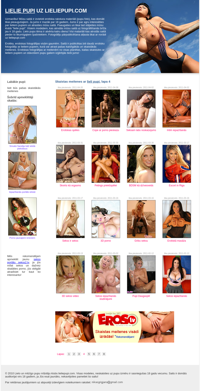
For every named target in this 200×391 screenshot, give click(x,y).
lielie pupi (20, 11)
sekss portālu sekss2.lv (24, 261)
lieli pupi (93, 81)
